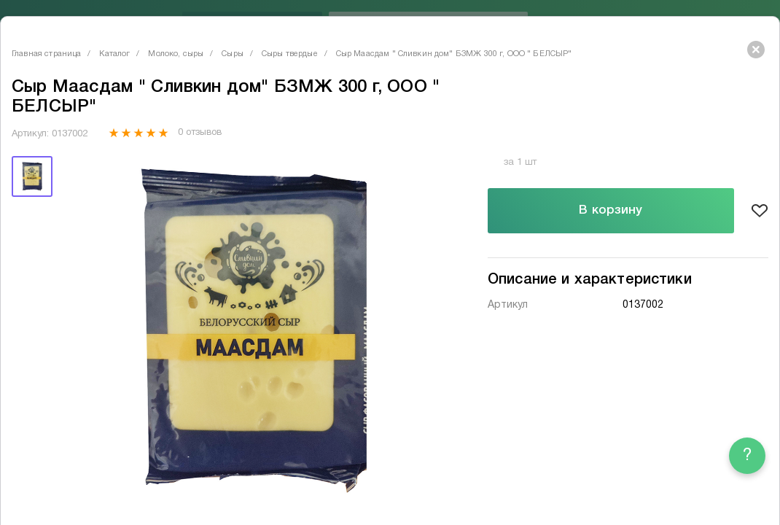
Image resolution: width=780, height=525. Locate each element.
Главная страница (46, 54)
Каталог (114, 54)
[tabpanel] (253, 329)
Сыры (232, 54)
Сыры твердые (290, 54)
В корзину (610, 210)
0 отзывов (199, 132)
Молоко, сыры (175, 54)
